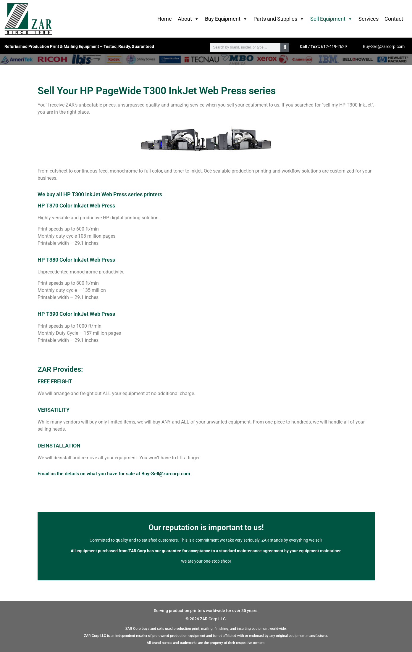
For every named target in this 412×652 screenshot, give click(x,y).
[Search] (284, 47)
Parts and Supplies (278, 19)
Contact (393, 19)
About (188, 19)
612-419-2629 (334, 46)
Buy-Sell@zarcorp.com (384, 46)
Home (164, 19)
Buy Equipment (226, 19)
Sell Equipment (331, 19)
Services (368, 19)
